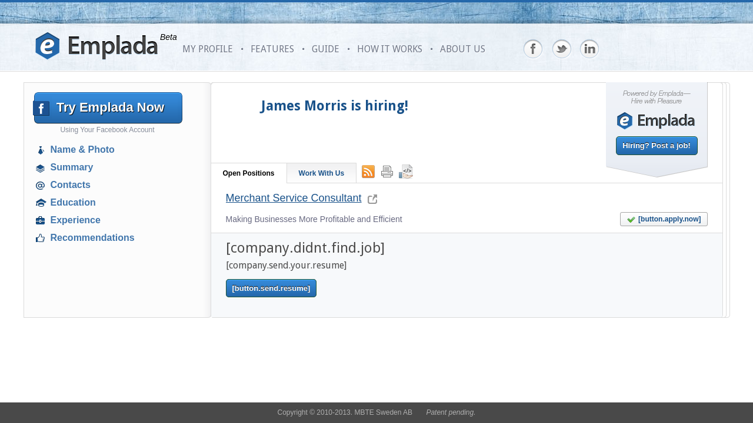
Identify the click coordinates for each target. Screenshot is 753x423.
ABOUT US (462, 49)
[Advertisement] (109, 331)
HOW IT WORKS (389, 49)
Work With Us (322, 173)
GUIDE (325, 49)
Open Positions (249, 173)
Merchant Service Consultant (294, 198)
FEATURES (272, 49)
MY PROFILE (207, 49)
